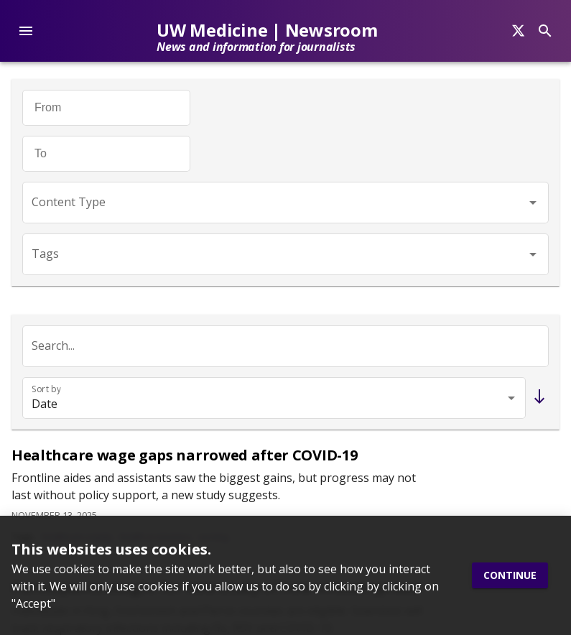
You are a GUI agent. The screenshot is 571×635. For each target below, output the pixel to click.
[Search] (518, 31)
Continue (510, 575)
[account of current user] (25, 31)
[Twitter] (19, 261)
